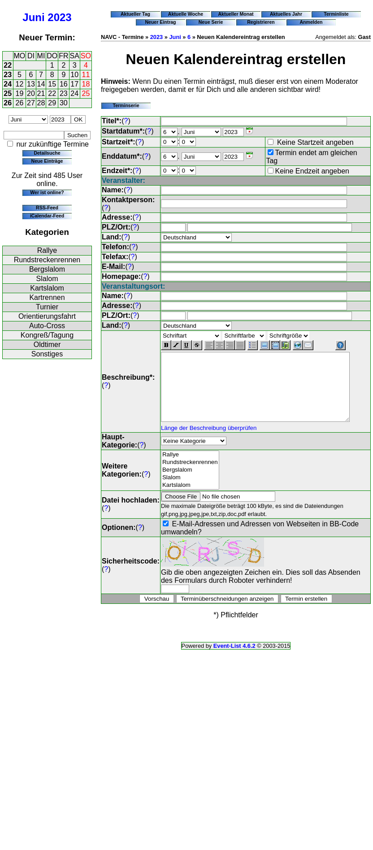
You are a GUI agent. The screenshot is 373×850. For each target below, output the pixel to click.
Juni (33, 17)
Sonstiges (47, 354)
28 (41, 103)
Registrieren (261, 22)
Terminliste (336, 14)
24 (8, 84)
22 (8, 65)
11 (86, 74)
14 (41, 84)
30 (64, 103)
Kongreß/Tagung (47, 335)
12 (20, 84)
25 (8, 93)
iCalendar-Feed (47, 215)
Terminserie (126, 105)
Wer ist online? (47, 192)
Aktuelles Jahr (286, 14)
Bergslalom (47, 269)
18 (86, 84)
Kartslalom (47, 288)
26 (8, 103)
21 (41, 93)
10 (74, 74)
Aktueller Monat (235, 14)
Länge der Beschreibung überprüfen (208, 433)
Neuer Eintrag (160, 22)
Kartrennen (47, 297)
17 (74, 84)
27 (31, 103)
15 (52, 84)
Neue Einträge (47, 161)
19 (20, 93)
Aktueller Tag (135, 14)
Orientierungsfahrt (47, 316)
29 (52, 103)
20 (31, 93)
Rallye (47, 250)
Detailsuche (47, 153)
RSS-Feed (47, 207)
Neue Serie (211, 22)
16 (64, 84)
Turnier (47, 307)
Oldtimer (47, 344)
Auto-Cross (47, 326)
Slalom (47, 278)
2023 (59, 17)
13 (31, 84)
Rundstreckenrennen (47, 260)
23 (8, 74)
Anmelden (311, 22)
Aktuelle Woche (185, 14)
